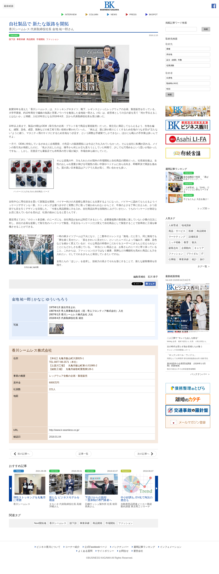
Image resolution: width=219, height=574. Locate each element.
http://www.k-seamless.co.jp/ (64, 430)
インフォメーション (169, 547)
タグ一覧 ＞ (204, 266)
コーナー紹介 (71, 547)
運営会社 (137, 551)
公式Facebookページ (95, 547)
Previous (10, 488)
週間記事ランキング (143, 547)
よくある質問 (84, 551)
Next (156, 488)
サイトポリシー (104, 551)
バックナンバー (119, 547)
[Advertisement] (188, 476)
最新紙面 (8, 6)
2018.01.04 (55, 436)
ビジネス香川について (47, 547)
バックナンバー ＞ (200, 374)
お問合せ (123, 551)
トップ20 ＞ (203, 208)
